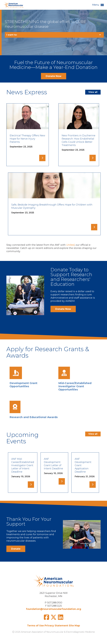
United (70, 244)
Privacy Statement (56, 625)
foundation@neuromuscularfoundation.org (53, 609)
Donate (59, 270)
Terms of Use (35, 625)
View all (92, 92)
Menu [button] (98, 5)
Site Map (74, 625)
